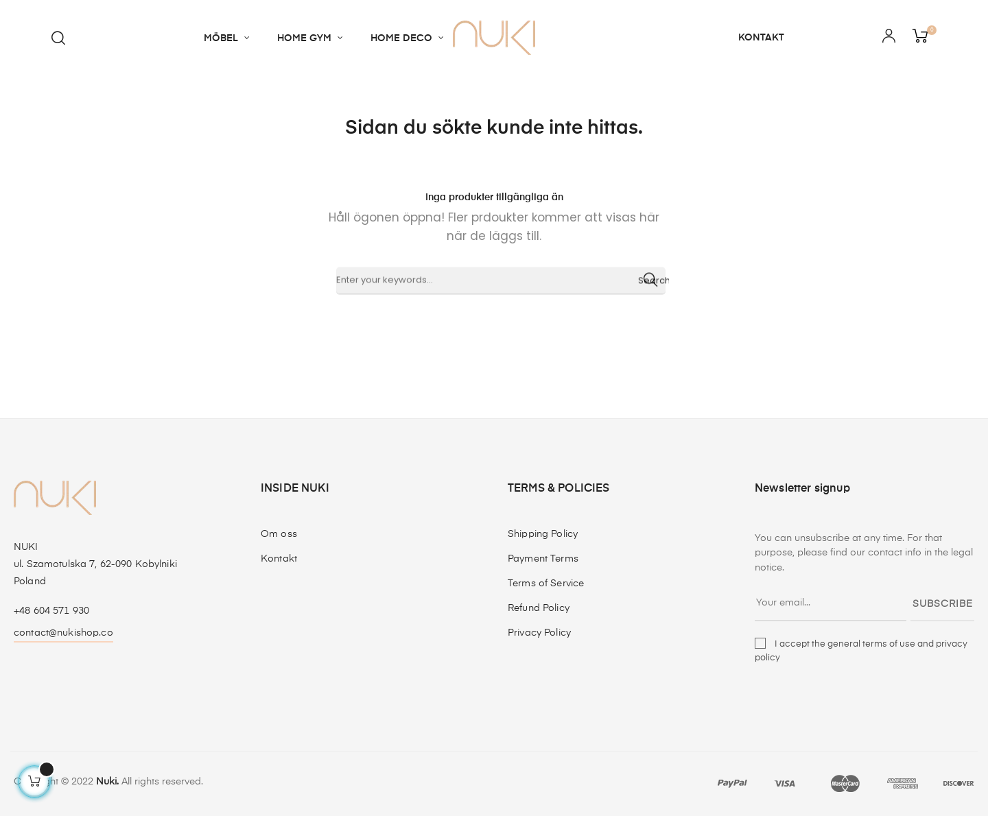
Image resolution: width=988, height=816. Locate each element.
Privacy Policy (539, 633)
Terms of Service (546, 583)
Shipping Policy (543, 534)
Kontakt (279, 559)
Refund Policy (538, 608)
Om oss (279, 534)
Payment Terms (543, 559)
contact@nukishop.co (63, 633)
